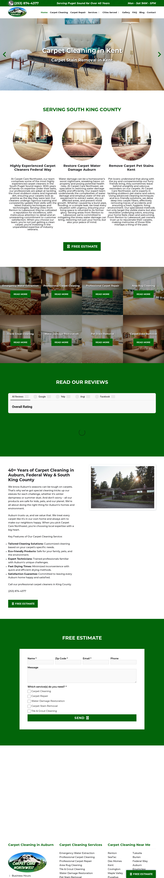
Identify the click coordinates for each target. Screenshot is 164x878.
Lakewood (114, 826)
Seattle (112, 838)
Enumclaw (139, 814)
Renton (112, 798)
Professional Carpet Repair (75, 806)
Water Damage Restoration (48, 646)
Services (94, 12)
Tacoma (138, 822)
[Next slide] (159, 54)
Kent (111, 810)
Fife (110, 834)
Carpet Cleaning (59, 12)
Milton (136, 818)
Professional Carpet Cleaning (77, 802)
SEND (82, 662)
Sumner (137, 826)
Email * (87, 603)
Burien (137, 802)
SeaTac (112, 802)
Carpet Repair (78, 12)
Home (44, 12)
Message (33, 612)
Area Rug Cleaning (70, 810)
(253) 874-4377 (26, 3)
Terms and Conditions (23, 855)
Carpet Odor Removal (72, 826)
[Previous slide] (4, 54)
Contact (151, 12)
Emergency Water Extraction (76, 798)
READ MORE (20, 294)
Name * (32, 603)
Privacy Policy (18, 851)
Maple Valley (115, 818)
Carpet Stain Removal (44, 651)
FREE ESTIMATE (82, 246)
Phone (115, 603)
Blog (141, 12)
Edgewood (139, 838)
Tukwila (137, 798)
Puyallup (113, 822)
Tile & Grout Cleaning (44, 656)
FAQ (134, 12)
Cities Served (111, 12)
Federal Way (140, 806)
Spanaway (139, 830)
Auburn (137, 810)
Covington (114, 814)
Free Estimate (141, 874)
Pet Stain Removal (70, 822)
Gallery (126, 12)
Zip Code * (61, 603)
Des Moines (115, 806)
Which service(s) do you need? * (47, 631)
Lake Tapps (139, 834)
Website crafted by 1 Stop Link (28, 860)
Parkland (113, 830)
